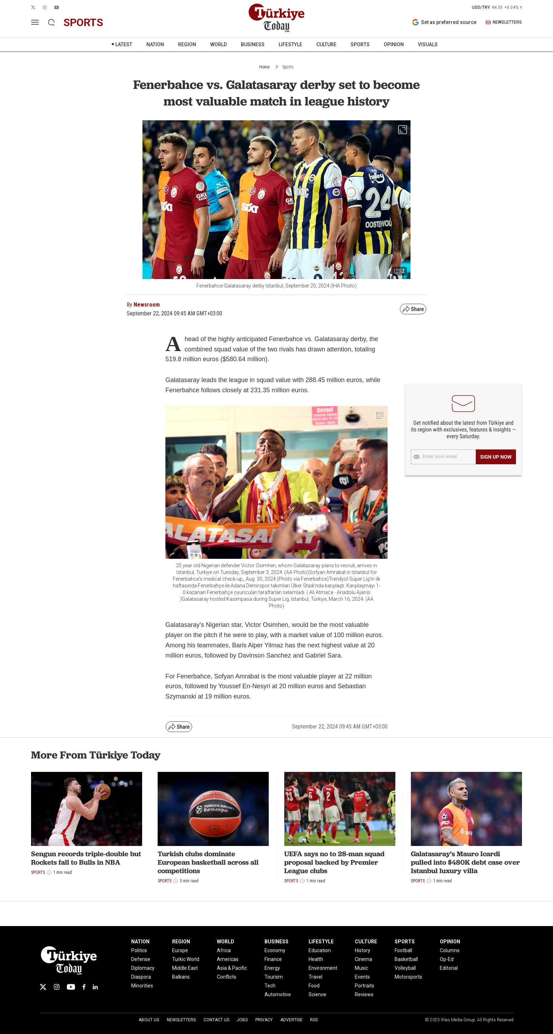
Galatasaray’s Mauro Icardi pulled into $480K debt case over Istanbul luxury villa (465, 862)
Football (403, 950)
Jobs (242, 1020)
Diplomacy (142, 968)
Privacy (264, 1020)
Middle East (185, 968)
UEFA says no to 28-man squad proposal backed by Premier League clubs (334, 862)
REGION (187, 44)
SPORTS (360, 44)
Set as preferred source (444, 22)
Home (264, 67)
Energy (272, 968)
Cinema (363, 959)
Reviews (364, 994)
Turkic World (185, 959)
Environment (323, 968)
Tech (270, 985)
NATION (155, 44)
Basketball (406, 959)
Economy (275, 950)
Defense (140, 959)
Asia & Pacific (232, 968)
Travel (315, 977)
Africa (224, 950)
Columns (450, 950)
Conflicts (226, 977)
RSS (314, 1020)
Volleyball (405, 968)
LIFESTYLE (290, 44)
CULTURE (326, 44)
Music (361, 968)
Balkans (181, 977)
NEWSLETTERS (504, 22)
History (362, 950)
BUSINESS (253, 44)
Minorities (142, 985)
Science (317, 994)
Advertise (291, 1020)
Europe (180, 950)
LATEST (123, 44)
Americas (227, 959)
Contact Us (216, 1020)
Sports (288, 67)
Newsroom (147, 304)
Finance (273, 959)
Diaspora (141, 977)
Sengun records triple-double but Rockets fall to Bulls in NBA (86, 857)
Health (316, 959)
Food (314, 985)
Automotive (278, 994)
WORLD (218, 44)
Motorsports (408, 977)
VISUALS (428, 44)
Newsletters (181, 1020)
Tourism (274, 977)
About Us (149, 1020)
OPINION (394, 44)
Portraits (364, 985)
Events (362, 977)
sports (83, 22)
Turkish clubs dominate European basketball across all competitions (208, 862)
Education (320, 950)
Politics (139, 950)
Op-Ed (447, 959)
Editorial (449, 968)
